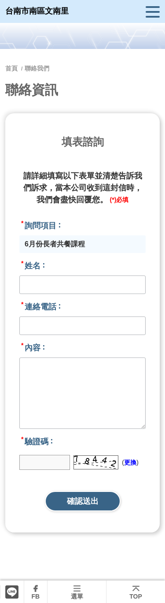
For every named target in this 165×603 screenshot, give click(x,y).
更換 (130, 462)
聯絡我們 (37, 68)
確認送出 (83, 501)
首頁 (12, 68)
